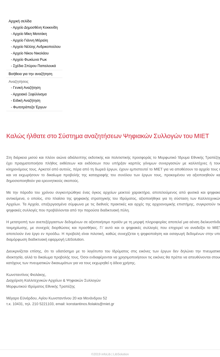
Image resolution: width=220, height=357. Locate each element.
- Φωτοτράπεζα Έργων (28, 107)
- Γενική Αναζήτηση (26, 88)
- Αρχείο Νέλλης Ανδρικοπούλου (35, 47)
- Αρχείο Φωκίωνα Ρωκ (29, 60)
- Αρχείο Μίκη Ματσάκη (29, 34)
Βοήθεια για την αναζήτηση (30, 74)
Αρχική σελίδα (20, 21)
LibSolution (121, 354)
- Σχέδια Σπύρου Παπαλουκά (33, 66)
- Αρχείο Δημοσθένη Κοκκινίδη (34, 27)
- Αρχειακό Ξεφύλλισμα (29, 94)
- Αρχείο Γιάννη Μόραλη (29, 40)
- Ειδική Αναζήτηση (25, 101)
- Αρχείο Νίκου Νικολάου (30, 53)
